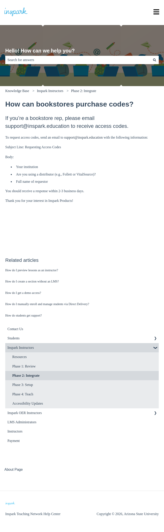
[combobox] (77, 60)
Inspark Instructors (50, 91)
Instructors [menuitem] (14, 431)
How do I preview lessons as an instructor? (31, 270)
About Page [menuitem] (13, 469)
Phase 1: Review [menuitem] (24, 366)
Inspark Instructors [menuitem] (20, 347)
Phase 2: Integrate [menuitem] (25, 375)
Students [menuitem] (13, 338)
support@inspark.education (83, 137)
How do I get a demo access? (23, 293)
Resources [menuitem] (19, 357)
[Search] (154, 60)
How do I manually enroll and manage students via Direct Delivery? (47, 304)
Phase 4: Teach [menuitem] (22, 394)
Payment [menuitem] (13, 441)
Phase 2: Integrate (83, 91)
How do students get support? (23, 315)
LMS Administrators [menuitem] (21, 422)
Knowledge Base (17, 91)
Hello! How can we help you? (40, 51)
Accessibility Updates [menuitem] (27, 403)
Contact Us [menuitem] (15, 329)
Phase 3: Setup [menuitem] (22, 385)
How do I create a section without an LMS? (32, 281)
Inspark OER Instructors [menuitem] (24, 413)
